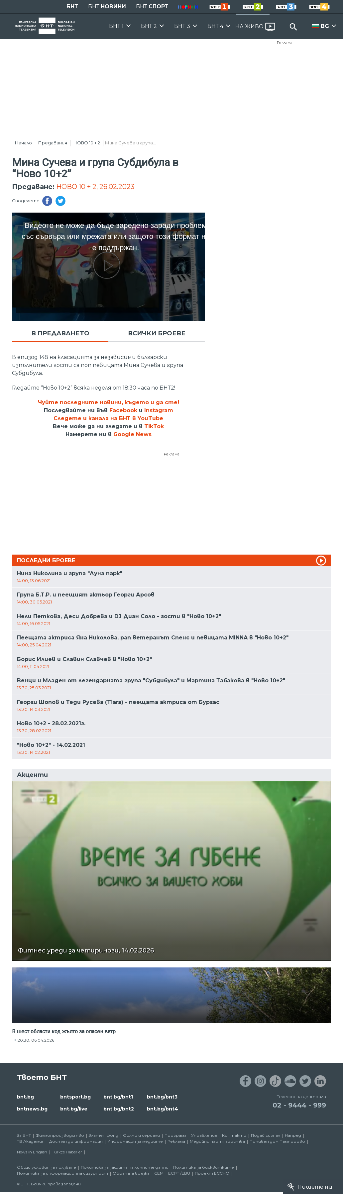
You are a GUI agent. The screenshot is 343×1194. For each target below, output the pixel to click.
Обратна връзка (131, 1173)
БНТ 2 (149, 26)
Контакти (234, 1135)
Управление (204, 1135)
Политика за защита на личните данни (125, 1167)
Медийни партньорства (217, 1141)
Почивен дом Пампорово (277, 1141)
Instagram (158, 410)
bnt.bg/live (73, 1109)
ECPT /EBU (179, 1173)
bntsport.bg (75, 1097)
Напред (293, 1135)
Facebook (123, 410)
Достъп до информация (76, 1141)
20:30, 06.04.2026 (36, 1040)
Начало (23, 142)
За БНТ (24, 1135)
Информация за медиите (135, 1141)
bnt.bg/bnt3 (162, 1097)
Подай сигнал (265, 1135)
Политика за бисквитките (203, 1167)
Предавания (52, 142)
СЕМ (159, 1173)
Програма (175, 1135)
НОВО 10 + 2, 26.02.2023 (95, 187)
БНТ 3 (182, 26)
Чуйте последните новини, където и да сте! (108, 402)
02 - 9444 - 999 (299, 1105)
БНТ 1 (116, 26)
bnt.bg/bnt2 (118, 1109)
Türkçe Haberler (67, 1151)
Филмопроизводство (60, 1135)
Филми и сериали (141, 1135)
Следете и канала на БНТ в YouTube (108, 418)
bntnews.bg (32, 1109)
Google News (132, 434)
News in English (32, 1151)
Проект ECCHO (212, 1173)
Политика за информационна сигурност (62, 1173)
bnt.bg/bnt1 (118, 1097)
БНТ (72, 6)
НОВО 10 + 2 (86, 142)
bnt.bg (25, 1097)
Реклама (284, 42)
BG (325, 26)
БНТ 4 (215, 26)
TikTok (154, 426)
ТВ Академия (31, 1141)
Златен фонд (103, 1135)
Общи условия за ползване (46, 1167)
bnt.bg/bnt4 (162, 1109)
